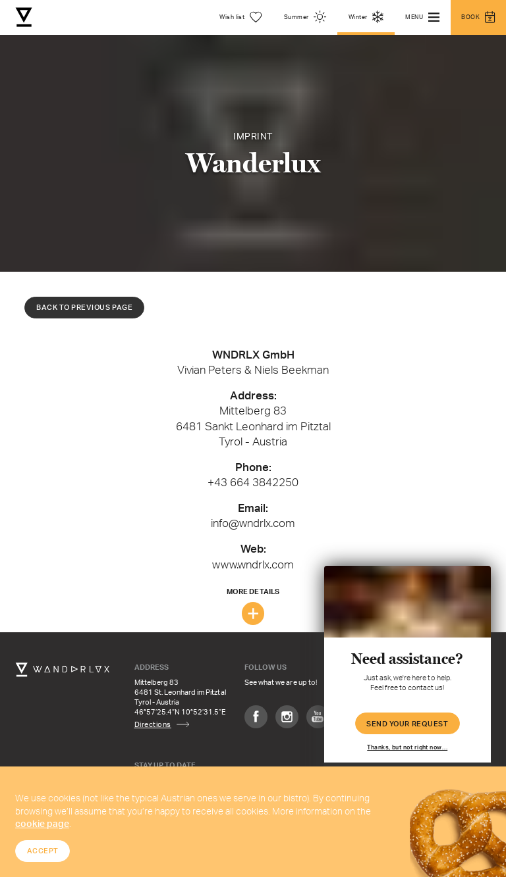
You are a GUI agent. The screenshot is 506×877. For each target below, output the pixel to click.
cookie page (42, 823)
